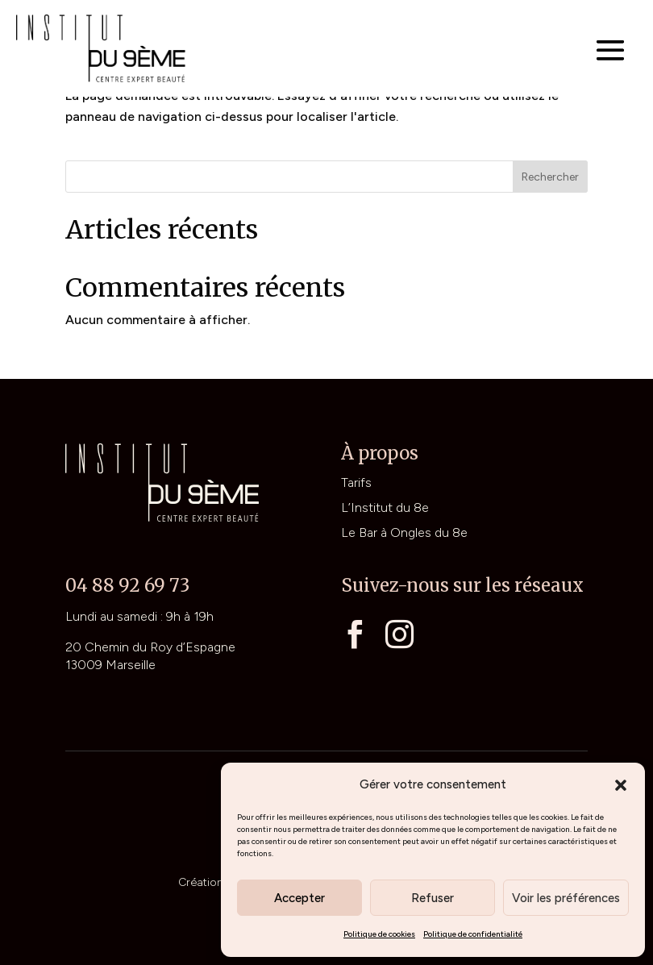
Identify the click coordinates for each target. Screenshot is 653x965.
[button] (621, 785)
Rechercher (550, 177)
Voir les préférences (566, 898)
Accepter (299, 898)
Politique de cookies (379, 934)
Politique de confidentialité (472, 934)
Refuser (432, 898)
